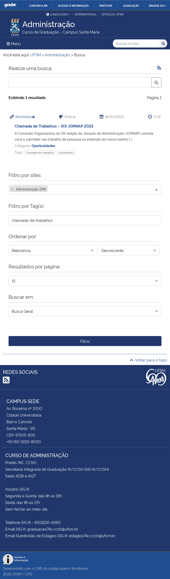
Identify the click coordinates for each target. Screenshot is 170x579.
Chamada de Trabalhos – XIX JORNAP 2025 (54, 125)
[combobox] (85, 189)
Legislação (131, 5)
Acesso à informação (73, 5)
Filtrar (85, 341)
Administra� (25, 116)
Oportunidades (43, 145)
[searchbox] (50, 189)
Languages (56, 14)
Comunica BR (38, 5)
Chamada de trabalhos (40, 152)
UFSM (16, 574)
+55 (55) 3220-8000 (23, 441)
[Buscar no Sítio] (136, 43)
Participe (105, 5)
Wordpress (79, 568)
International (86, 14)
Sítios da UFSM (113, 14)
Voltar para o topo (148, 359)
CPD (28, 574)
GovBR (10, 5)
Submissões (66, 152)
